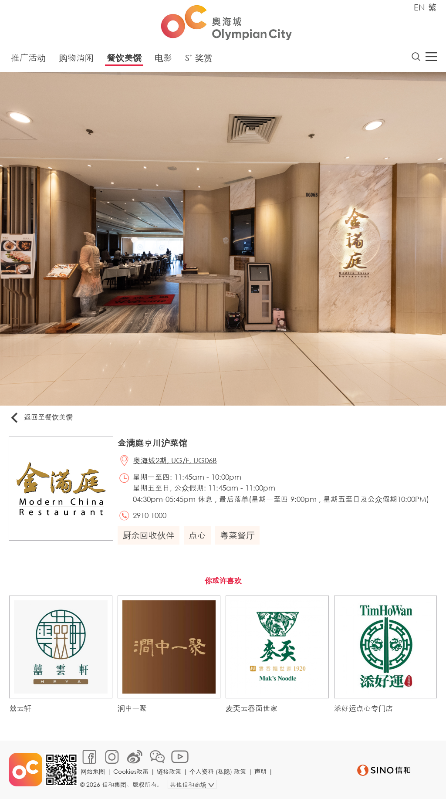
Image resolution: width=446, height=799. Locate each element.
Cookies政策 (131, 771)
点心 (197, 535)
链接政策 (169, 771)
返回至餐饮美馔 (41, 417)
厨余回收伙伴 (148, 535)
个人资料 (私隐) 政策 (217, 771)
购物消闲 (76, 58)
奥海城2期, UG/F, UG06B (175, 460)
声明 (260, 771)
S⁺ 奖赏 (199, 58)
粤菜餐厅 (237, 535)
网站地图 (93, 771)
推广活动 (28, 58)
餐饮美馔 (124, 58)
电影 (163, 58)
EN (419, 7)
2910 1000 (149, 515)
